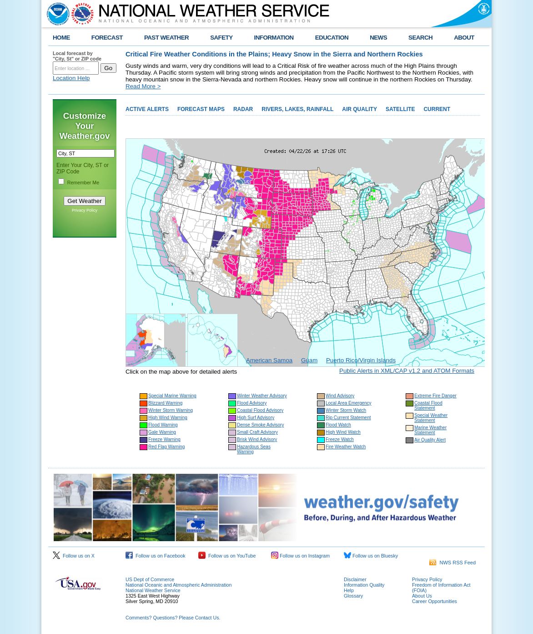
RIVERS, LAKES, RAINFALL (297, 109)
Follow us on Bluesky (371, 555)
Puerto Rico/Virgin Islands (361, 360)
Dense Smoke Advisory (260, 424)
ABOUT (464, 37)
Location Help (71, 78)
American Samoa (269, 360)
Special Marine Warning (172, 395)
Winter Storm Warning (170, 410)
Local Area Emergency (349, 403)
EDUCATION (331, 37)
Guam (309, 360)
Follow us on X (74, 555)
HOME (61, 37)
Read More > (143, 86)
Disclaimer (355, 579)
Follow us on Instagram (300, 555)
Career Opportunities (434, 601)
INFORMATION (274, 37)
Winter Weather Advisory (262, 395)
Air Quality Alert (430, 439)
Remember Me (83, 182)
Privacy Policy (84, 210)
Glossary (353, 595)
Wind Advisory (340, 395)
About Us (422, 595)
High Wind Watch (343, 432)
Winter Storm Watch (346, 410)
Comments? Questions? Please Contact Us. (173, 617)
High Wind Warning (167, 417)
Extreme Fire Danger (435, 395)
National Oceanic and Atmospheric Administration (178, 585)
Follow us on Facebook (156, 555)
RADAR (243, 109)
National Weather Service (153, 590)
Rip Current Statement (348, 417)
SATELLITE (400, 109)
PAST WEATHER (166, 37)
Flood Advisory (252, 403)
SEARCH (420, 37)
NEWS (378, 37)
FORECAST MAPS (201, 109)
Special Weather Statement (431, 418)
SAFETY (221, 37)
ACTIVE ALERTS (147, 109)
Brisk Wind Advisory (257, 439)
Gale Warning (162, 432)
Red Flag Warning (166, 446)
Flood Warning (163, 424)
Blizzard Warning (165, 403)
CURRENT (436, 109)
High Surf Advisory (255, 417)
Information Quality (364, 585)
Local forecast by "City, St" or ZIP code (77, 56)
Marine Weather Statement (430, 430)
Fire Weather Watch (346, 446)
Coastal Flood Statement (428, 406)
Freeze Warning (164, 439)
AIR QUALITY (359, 109)
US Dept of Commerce (150, 579)
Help (349, 590)
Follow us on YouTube (227, 555)
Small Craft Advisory (257, 432)
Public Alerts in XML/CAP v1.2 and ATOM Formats (406, 370)
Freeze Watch (340, 439)
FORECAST (107, 37)
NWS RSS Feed (452, 562)
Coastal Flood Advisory (260, 410)
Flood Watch (338, 424)
